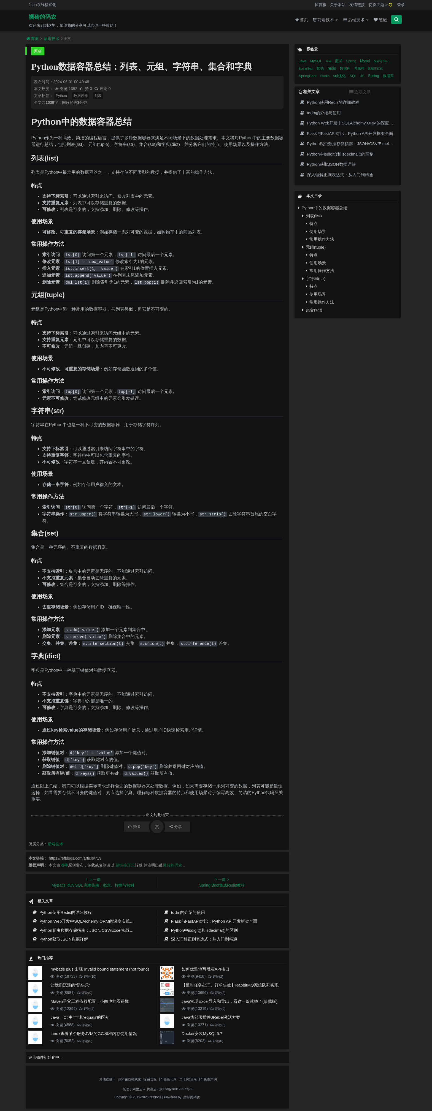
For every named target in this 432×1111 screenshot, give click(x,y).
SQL (354, 76)
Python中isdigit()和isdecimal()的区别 (201, 930)
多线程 (359, 68)
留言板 (320, 4)
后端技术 (355, 19)
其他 (321, 68)
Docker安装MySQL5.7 (202, 1033)
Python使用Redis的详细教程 (62, 912)
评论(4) (86, 1009)
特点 (311, 223)
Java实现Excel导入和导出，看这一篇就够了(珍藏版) (229, 1001)
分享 (175, 826)
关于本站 (337, 4)
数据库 (346, 68)
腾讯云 (151, 1089)
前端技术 (325, 19)
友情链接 (357, 4)
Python (61, 96)
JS (362, 76)
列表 (98, 96)
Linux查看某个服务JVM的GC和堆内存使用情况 (93, 1033)
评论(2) (215, 977)
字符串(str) (313, 278)
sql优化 (340, 76)
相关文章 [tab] (309, 91)
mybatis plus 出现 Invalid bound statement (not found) (99, 969)
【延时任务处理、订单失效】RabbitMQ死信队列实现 (230, 985)
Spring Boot (381, 61)
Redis (325, 76)
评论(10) (87, 977)
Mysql (365, 61)
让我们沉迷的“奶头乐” (70, 985)
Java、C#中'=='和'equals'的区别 (79, 1017)
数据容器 (81, 96)
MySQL (316, 61)
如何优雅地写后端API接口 (205, 969)
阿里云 (137, 1089)
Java (303, 61)
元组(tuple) (314, 247)
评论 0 (102, 88)
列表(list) (312, 215)
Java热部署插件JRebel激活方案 (211, 1017)
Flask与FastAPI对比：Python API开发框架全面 (210, 921)
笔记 (380, 19)
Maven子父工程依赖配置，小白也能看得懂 (89, 1001)
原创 (38, 51)
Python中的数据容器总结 (322, 207)
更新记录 (167, 1079)
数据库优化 (375, 68)
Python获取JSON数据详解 (60, 939)
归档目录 (188, 1079)
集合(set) (312, 310)
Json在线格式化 (42, 4)
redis (332, 68)
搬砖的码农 (42, 17)
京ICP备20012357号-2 (175, 1089)
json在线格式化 (129, 1079)
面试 (339, 61)
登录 (401, 4)
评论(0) (84, 993)
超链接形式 (125, 865)
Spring (351, 61)
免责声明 (208, 1079)
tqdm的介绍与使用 (184, 912)
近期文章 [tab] (360, 91)
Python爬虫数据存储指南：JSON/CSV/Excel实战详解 (85, 930)
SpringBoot (308, 76)
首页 (301, 19)
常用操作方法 (320, 239)
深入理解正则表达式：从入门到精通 (200, 939)
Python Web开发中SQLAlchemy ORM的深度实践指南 (85, 921)
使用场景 (316, 231)
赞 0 (86, 88)
